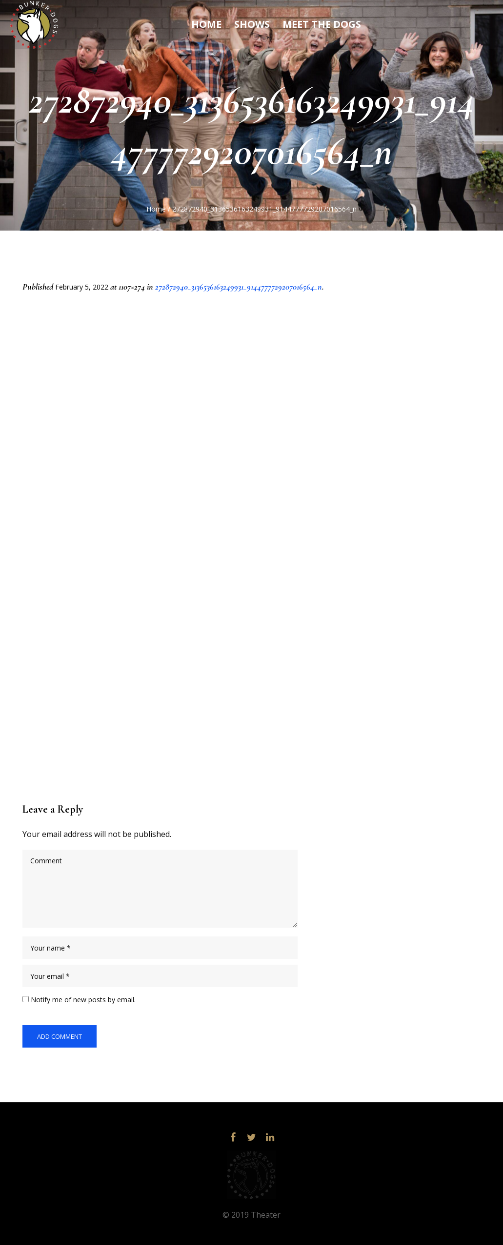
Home (156, 209)
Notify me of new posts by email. (83, 999)
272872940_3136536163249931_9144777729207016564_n (238, 286)
